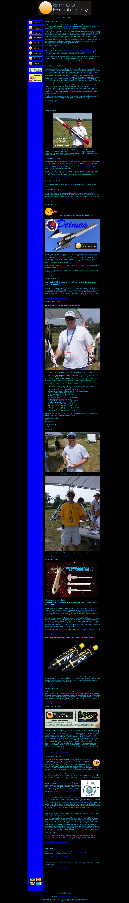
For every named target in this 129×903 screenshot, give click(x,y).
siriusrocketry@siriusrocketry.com (67, 896)
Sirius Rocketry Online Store (80, 166)
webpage (77, 265)
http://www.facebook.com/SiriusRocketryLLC (80, 50)
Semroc (81, 829)
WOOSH (49, 786)
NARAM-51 (69, 733)
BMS (75, 829)
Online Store (62, 267)
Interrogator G (63, 629)
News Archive (80, 852)
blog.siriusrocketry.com (93, 25)
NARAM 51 (63, 788)
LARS (54, 791)
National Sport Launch (62, 783)
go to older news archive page (60, 177)
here (68, 26)
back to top (48, 177)
